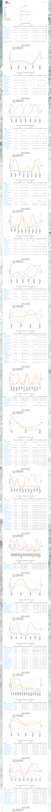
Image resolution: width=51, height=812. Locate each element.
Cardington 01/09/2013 (8, 792)
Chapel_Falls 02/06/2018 (8, 456)
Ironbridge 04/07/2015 (8, 663)
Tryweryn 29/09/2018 (8, 400)
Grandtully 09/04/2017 (8, 525)
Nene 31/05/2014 (7, 746)
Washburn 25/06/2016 (8, 606)
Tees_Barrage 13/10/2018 (8, 398)
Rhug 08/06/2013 (7, 800)
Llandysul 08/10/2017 (8, 505)
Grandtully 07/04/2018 (8, 462)
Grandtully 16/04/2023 (8, 203)
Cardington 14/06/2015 (8, 664)
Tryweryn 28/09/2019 (8, 342)
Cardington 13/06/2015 (8, 665)
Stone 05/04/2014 (7, 754)
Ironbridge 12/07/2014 (8, 709)
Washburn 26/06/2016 (8, 605)
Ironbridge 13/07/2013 (8, 795)
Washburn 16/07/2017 (8, 514)
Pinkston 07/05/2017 (7, 522)
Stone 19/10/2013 (7, 790)
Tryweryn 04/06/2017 (8, 516)
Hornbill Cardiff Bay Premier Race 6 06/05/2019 (7, 350)
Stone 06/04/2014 (7, 753)
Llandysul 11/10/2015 (8, 650)
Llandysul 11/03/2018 (8, 463)
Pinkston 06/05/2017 (7, 523)
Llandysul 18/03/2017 (8, 529)
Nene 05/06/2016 (7, 608)
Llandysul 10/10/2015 (8, 651)
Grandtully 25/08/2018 (8, 451)
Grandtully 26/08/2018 (8, 449)
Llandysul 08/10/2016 (8, 566)
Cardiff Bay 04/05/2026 (8, 30)
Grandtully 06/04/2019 (8, 354)
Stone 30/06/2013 (7, 798)
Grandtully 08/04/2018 (8, 460)
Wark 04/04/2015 (7, 668)
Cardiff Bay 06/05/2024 (8, 143)
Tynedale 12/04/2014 (8, 751)
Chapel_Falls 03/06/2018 (8, 455)
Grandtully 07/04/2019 (8, 353)
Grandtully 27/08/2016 (8, 568)
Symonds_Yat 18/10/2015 (8, 647)
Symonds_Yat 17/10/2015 (8, 649)
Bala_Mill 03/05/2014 (7, 750)
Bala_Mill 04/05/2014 (7, 748)
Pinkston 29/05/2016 (7, 611)
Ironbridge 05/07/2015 (8, 661)
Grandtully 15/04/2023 (8, 204)
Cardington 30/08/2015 (8, 658)
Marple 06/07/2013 (7, 796)
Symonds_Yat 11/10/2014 (8, 705)
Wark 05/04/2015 (7, 667)
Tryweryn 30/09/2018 (8, 399)
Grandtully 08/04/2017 (8, 526)
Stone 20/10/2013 (7, 789)
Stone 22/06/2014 (7, 744)
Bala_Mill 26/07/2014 (7, 706)
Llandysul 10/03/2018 (8, 465)
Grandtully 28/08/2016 (8, 567)
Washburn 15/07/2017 (8, 515)
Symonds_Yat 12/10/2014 (8, 703)
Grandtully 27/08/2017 (8, 511)
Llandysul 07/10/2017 (8, 507)
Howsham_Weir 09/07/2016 (9, 604)
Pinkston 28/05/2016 (7, 612)
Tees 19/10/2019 (7, 335)
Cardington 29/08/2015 (8, 660)
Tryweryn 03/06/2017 (8, 518)
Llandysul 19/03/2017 (8, 528)
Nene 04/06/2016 (7, 609)
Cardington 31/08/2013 (8, 793)
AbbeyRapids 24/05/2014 (8, 747)
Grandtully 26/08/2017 (8, 512)
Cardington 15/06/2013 (8, 799)
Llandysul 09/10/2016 (8, 564)
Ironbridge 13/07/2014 (8, 708)
